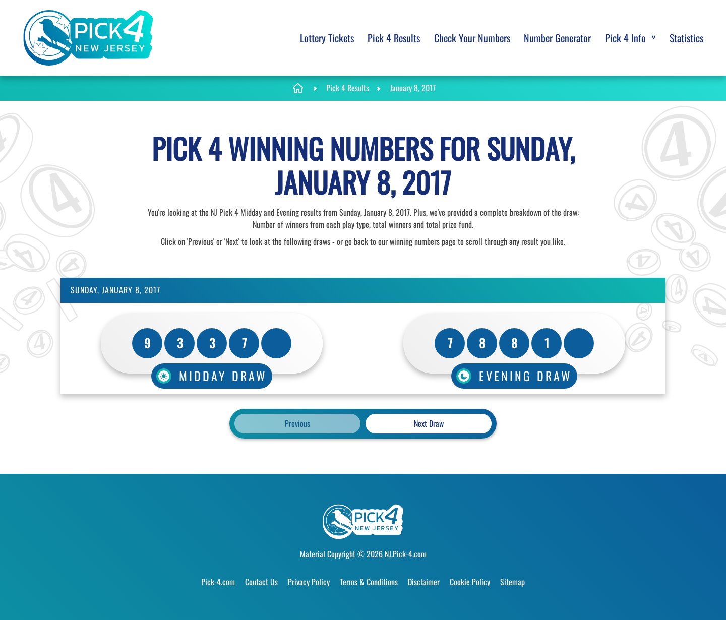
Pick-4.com (218, 582)
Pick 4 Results (394, 38)
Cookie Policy (470, 582)
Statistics (686, 38)
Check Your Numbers (472, 38)
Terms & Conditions (369, 582)
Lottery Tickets (327, 38)
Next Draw (429, 423)
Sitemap (512, 582)
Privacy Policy (309, 582)
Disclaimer (424, 582)
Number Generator (557, 38)
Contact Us (261, 582)
